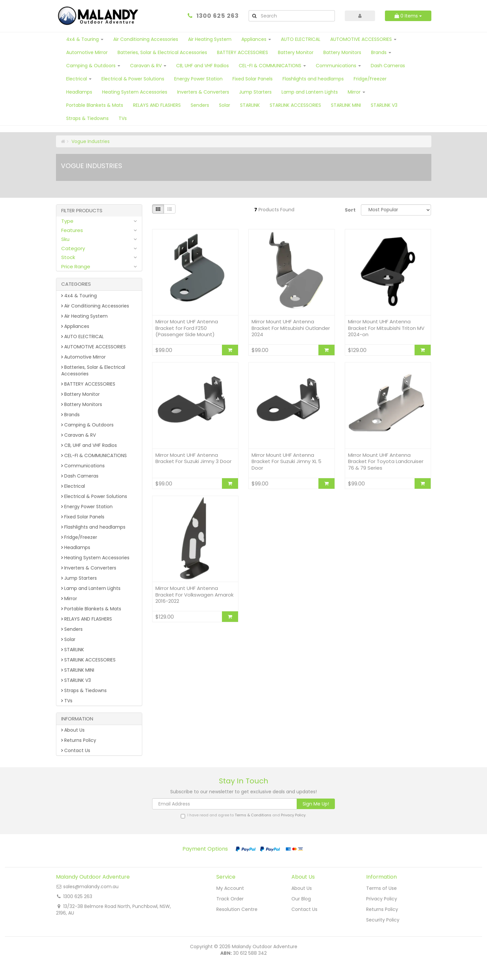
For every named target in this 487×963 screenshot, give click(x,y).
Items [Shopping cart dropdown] (408, 16)
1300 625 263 (217, 16)
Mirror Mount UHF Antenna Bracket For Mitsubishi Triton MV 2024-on (386, 328)
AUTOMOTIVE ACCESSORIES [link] (93, 346)
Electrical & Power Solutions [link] (94, 496)
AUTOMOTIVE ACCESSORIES (363, 39)
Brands (381, 52)
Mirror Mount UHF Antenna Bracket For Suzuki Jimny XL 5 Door (286, 461)
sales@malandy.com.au (91, 886)
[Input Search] (297, 15)
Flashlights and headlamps (313, 78)
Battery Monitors (342, 52)
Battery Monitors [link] (81, 404)
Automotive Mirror (87, 52)
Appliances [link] (75, 326)
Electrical (79, 78)
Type (67, 221)
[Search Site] (254, 15)
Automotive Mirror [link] (83, 357)
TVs (123, 118)
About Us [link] (73, 730)
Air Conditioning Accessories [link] (95, 306)
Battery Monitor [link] (80, 394)
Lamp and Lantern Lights (310, 92)
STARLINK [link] (72, 649)
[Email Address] (224, 803)
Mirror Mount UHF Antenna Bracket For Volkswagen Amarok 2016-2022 (194, 594)
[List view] (170, 209)
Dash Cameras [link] (79, 476)
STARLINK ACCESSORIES (295, 105)
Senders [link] (72, 629)
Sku (65, 239)
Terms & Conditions (253, 815)
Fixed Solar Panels (252, 78)
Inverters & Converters (203, 92)
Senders (200, 105)
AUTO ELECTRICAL (300, 39)
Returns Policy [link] (78, 740)
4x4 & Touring (84, 39)
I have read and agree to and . (243, 815)
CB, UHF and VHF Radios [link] (89, 445)
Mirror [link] (69, 598)
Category (73, 248)
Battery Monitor (295, 52)
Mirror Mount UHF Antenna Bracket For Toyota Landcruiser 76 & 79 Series (385, 461)
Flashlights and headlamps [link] (93, 527)
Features (72, 230)
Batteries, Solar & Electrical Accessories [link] (93, 370)
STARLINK (250, 105)
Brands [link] (70, 414)
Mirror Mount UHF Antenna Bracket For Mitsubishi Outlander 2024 (291, 328)
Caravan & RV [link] (78, 435)
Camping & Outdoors (93, 65)
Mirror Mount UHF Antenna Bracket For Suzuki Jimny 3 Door (193, 458)
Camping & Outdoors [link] (87, 425)
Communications (338, 65)
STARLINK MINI (346, 105)
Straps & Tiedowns (87, 118)
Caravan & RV (148, 65)
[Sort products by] (396, 210)
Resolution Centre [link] (236, 909)
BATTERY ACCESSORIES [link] (88, 384)
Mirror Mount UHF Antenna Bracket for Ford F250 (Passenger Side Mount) (186, 328)
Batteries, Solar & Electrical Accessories (162, 52)
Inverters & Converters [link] (88, 568)
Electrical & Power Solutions (132, 78)
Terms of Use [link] (381, 888)
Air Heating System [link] (84, 316)
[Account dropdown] (360, 16)
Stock (68, 257)
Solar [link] (68, 639)
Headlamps (79, 92)
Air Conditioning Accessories (145, 39)
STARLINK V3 (384, 105)
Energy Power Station (198, 78)
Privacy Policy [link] (381, 898)
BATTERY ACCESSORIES (242, 52)
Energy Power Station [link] (87, 506)
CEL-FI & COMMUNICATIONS (272, 65)
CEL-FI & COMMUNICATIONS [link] (94, 455)
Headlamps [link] (75, 547)
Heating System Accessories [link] (95, 557)
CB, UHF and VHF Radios (202, 65)
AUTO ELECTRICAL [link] (82, 336)
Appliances (256, 39)
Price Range (75, 266)
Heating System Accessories (134, 92)
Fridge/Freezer (370, 78)
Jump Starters (255, 92)
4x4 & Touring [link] (79, 295)
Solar (224, 105)
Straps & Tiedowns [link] (84, 690)
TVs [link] (66, 700)
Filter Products (81, 211)
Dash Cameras (388, 65)
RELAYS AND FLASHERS (157, 105)
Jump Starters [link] (79, 578)
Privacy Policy (293, 815)
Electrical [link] (73, 486)
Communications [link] (83, 465)
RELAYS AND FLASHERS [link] (86, 619)
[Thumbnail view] (158, 209)
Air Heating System (209, 39)
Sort (350, 210)
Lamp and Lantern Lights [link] (91, 588)
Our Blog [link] (301, 898)
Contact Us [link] (75, 750)
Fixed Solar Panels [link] (82, 516)
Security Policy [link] (382, 920)
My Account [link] (230, 888)
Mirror (356, 92)
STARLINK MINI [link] (77, 670)
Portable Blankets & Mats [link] (91, 608)
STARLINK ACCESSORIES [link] (88, 660)
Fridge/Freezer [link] (79, 537)
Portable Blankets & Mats (94, 105)
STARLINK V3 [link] (76, 680)
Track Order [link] (230, 898)
